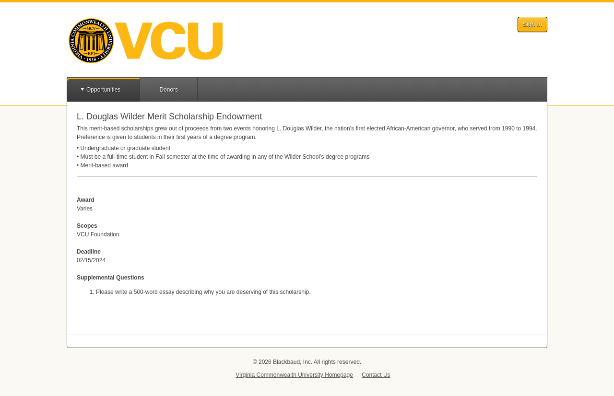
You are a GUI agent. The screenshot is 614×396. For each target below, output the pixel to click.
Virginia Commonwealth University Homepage (294, 375)
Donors (168, 89)
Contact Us (376, 375)
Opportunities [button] (103, 89)
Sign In (532, 24)
